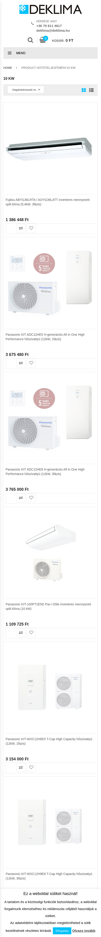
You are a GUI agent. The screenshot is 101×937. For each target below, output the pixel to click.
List (90, 90)
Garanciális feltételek (17, 545)
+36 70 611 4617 (49, 26)
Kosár (7, 504)
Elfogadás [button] (62, 931)
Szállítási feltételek (15, 536)
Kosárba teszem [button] (10, 228)
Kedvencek (10, 508)
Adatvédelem (11, 568)
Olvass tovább (83, 931)
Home (7, 67)
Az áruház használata (17, 531)
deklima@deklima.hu (53, 30)
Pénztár (8, 513)
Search (30, 40)
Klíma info (9, 541)
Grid (84, 90)
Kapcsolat (9, 573)
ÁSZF (7, 564)
